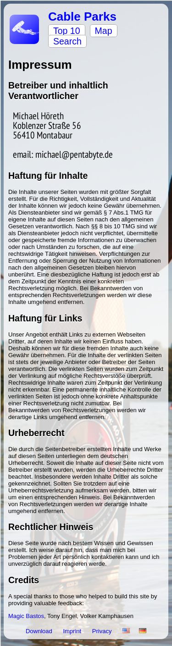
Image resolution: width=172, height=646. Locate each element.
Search (67, 41)
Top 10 (66, 31)
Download (40, 631)
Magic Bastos (26, 616)
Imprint (73, 631)
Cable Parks (82, 16)
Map (103, 31)
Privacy (102, 631)
